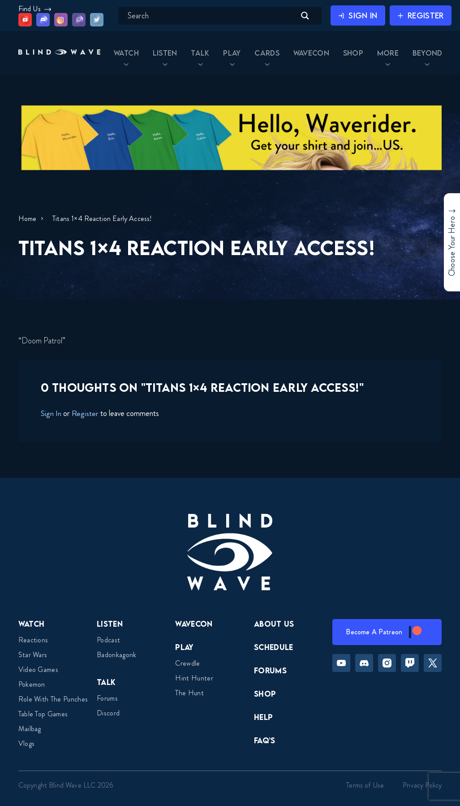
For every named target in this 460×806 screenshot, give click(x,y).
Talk (106, 682)
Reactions (33, 640)
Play (184, 647)
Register (85, 413)
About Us (274, 623)
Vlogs (26, 743)
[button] (59, 53)
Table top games (43, 714)
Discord (108, 713)
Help (263, 717)
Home (27, 218)
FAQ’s (264, 740)
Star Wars (32, 655)
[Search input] (210, 15)
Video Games (38, 669)
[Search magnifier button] (305, 15)
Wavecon (193, 623)
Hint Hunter (194, 678)
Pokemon (31, 684)
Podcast (108, 640)
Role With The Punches (53, 699)
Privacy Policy (422, 785)
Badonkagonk (117, 655)
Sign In (51, 413)
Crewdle (187, 663)
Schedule (273, 647)
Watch (31, 623)
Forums (107, 698)
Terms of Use (365, 785)
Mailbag (29, 729)
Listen (110, 623)
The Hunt (189, 693)
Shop (265, 693)
